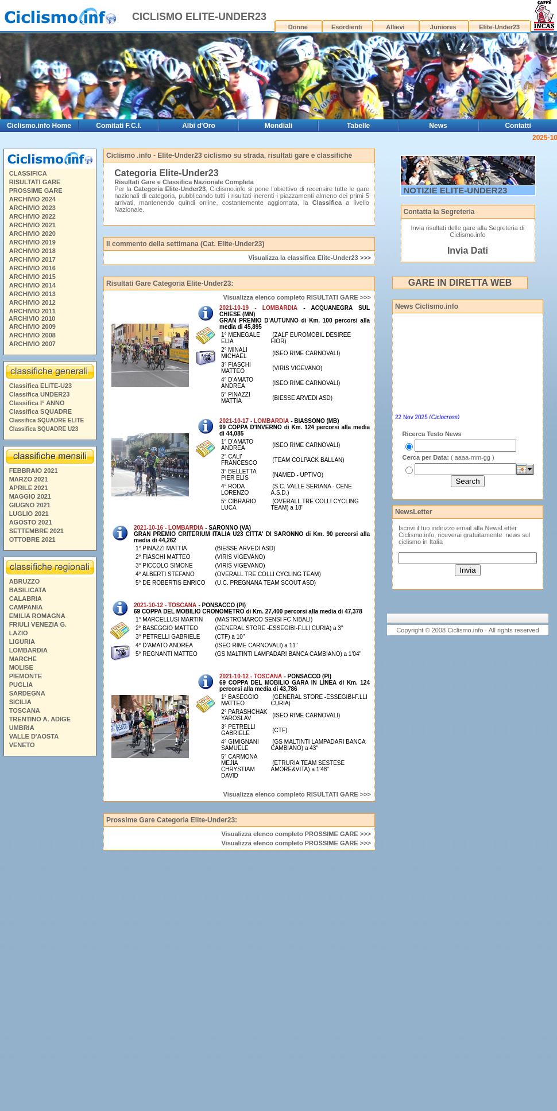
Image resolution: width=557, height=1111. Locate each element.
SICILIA (20, 701)
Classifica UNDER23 (39, 394)
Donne (298, 27)
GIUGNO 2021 (30, 505)
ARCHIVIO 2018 (32, 250)
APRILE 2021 (28, 487)
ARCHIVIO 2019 (32, 242)
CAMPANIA (25, 607)
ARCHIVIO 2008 (32, 335)
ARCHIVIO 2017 (32, 259)
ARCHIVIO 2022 (32, 216)
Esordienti (346, 27)
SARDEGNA (27, 693)
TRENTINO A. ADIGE (40, 719)
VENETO (22, 744)
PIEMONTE (25, 676)
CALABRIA (25, 598)
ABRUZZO (24, 581)
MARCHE (23, 658)
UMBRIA (21, 727)
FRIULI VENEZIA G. (38, 624)
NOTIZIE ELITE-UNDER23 (456, 190)
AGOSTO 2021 (30, 522)
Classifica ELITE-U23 (40, 385)
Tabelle (358, 126)
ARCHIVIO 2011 (32, 311)
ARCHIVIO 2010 (32, 318)
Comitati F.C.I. (118, 126)
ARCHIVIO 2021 (32, 225)
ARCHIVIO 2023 (32, 207)
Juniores (443, 27)
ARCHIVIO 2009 (32, 326)
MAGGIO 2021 (30, 496)
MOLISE (21, 667)
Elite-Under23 (499, 27)
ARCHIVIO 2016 (32, 268)
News (438, 126)
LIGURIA (22, 641)
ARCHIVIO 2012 (32, 302)
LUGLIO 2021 (29, 513)
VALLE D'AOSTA (34, 736)
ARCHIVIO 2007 (32, 343)
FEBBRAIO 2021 (33, 470)
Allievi (395, 27)
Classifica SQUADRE (40, 411)
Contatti (518, 126)
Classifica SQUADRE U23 (44, 429)
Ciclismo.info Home (39, 126)
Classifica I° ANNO (37, 402)
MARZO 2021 (28, 479)
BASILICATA (28, 589)
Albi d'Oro (198, 126)
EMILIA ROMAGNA (37, 615)
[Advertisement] (49, 935)
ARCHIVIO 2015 (32, 276)
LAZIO (18, 633)
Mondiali (279, 126)
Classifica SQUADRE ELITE (46, 420)
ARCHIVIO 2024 (32, 199)
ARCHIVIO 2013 (32, 293)
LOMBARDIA (28, 650)
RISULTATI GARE (35, 181)
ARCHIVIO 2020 (32, 233)
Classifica (327, 202)
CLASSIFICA (28, 173)
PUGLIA (21, 684)
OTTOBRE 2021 (32, 539)
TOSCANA (24, 710)
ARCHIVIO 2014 (32, 285)
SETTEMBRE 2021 (36, 530)
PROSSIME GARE (36, 190)
